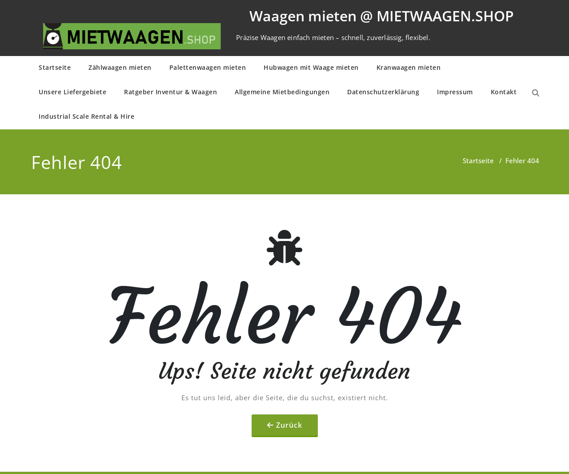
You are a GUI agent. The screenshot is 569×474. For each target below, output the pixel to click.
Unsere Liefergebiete (72, 92)
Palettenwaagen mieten (207, 67)
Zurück (289, 425)
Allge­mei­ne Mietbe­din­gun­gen (282, 92)
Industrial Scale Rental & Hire (86, 116)
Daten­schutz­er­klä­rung (383, 92)
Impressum (455, 92)
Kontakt (504, 92)
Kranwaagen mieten (409, 67)
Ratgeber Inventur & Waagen (170, 92)
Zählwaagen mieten (120, 67)
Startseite (55, 67)
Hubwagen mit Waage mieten (311, 67)
